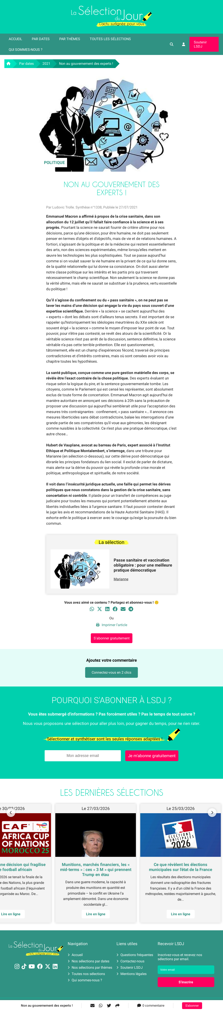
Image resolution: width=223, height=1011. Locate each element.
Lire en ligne (95, 914)
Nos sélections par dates (88, 961)
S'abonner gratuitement (112, 638)
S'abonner (192, 1006)
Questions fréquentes (135, 955)
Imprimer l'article (111, 625)
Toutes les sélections (110, 39)
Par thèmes (69, 39)
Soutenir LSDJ (200, 44)
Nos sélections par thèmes (90, 967)
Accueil (15, 39)
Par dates (41, 39)
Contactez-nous (130, 961)
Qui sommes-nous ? (25, 50)
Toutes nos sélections (86, 974)
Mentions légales (132, 974)
